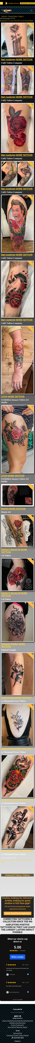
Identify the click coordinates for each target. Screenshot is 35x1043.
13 (23, 20)
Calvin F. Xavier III (10, 549)
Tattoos (4, 16)
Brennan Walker (9, 644)
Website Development (17, 1023)
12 (21, 20)
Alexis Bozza (7, 697)
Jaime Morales (8, 799)
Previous (3, 20)
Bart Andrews (8, 59)
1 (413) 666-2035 (17, 1038)
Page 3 (21, 16)
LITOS (4, 396)
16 (28, 20)
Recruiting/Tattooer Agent (17, 1027)
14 (25, 20)
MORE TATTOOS (24, 59)
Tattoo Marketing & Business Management (17, 1021)
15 (27, 20)
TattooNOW (17, 1033)
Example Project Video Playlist (18, 1035)
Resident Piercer (15, 3)
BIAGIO (4, 508)
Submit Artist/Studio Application (17, 913)
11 (20, 20)
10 (18, 20)
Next (31, 20)
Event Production (17, 1025)
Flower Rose (12, 16)
